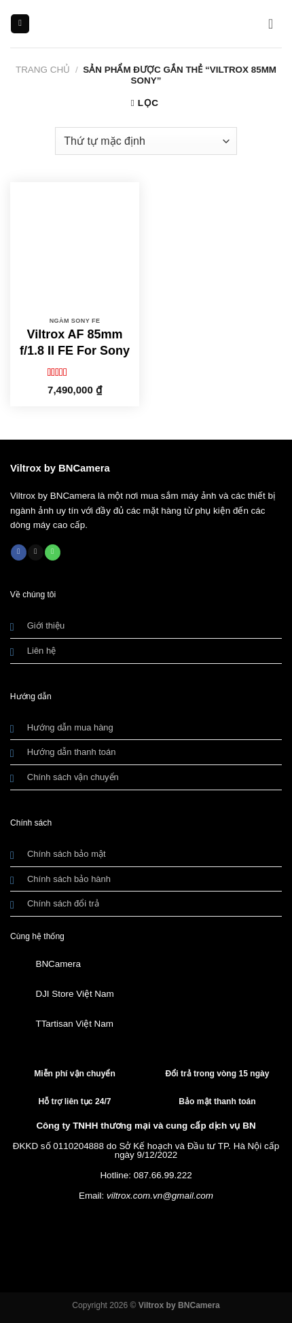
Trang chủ (43, 70)
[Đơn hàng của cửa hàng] (145, 140)
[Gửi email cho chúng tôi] (35, 552)
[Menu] (20, 23)
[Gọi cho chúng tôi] (52, 552)
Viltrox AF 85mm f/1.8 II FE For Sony (75, 342)
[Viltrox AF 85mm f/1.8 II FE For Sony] (74, 246)
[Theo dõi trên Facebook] (18, 552)
